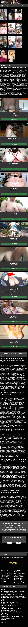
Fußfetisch (17, 572)
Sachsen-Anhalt (6, 612)
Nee (18, 542)
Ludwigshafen (20, 604)
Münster (19, 594)
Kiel (15, 608)
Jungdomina (18, 581)
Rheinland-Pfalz (6, 604)
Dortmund (4, 593)
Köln (15, 591)
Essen (9, 593)
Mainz (13, 604)
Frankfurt (8, 602)
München (8, 596)
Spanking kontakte (6, 573)
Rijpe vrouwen (4, 622)
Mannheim (4, 599)
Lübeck (18, 608)
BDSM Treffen (5, 578)
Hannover (14, 601)
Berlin (3, 607)
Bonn (14, 594)
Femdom (3, 580)
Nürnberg (15, 596)
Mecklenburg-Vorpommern (9, 616)
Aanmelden (25, 5)
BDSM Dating (18, 580)
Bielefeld (10, 594)
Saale (13, 612)
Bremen (3, 619)
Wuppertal (4, 594)
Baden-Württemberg (7, 597)
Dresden (14, 605)
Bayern (3, 596)
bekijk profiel (14, 119)
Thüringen (4, 613)
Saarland (3, 618)
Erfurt (9, 615)
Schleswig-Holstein (7, 608)
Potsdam (12, 610)
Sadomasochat (5, 572)
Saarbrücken (11, 618)
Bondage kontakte (19, 583)
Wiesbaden (15, 602)
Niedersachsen (5, 601)
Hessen (3, 602)
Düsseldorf (21, 591)
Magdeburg (19, 612)
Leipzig (9, 605)
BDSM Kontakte (19, 576)
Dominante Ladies (19, 573)
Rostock (20, 616)
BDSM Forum (5, 570)
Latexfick (3, 581)
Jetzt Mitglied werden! (14, 563)
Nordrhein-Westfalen (7, 591)
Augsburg (21, 596)
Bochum (20, 593)
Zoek (6, 5)
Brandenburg (5, 610)
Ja (9, 542)
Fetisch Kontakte (19, 578)
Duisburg (14, 593)
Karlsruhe (23, 597)
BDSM (3, 590)
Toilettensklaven (19, 575)
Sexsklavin (17, 570)
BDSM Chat (4, 576)
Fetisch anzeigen (6, 575)
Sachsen (3, 605)
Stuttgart (16, 597)
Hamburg (4, 615)
